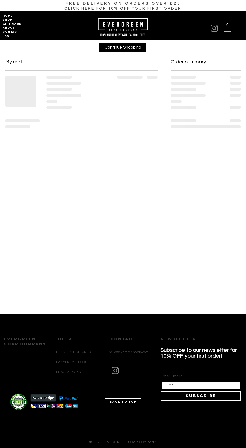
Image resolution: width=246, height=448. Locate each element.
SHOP (7, 19)
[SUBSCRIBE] (201, 396)
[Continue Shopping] (122, 47)
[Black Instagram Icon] (112, 395)
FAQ (6, 35)
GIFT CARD (11, 23)
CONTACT (11, 31)
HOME (8, 15)
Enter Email (170, 376)
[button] (122, 8)
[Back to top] (123, 401)
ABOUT (9, 27)
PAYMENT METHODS (71, 362)
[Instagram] (214, 28)
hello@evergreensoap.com (128, 352)
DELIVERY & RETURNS (73, 352)
